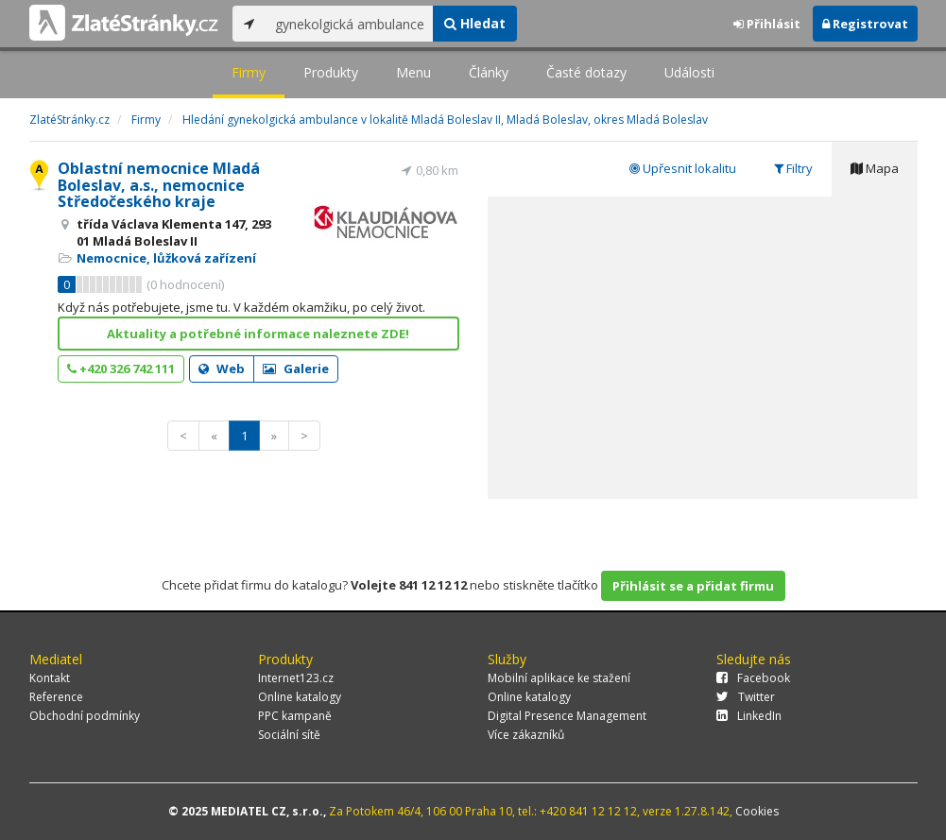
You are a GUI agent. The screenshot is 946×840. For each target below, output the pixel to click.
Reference (56, 697)
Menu (413, 72)
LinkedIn (749, 716)
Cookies (757, 811)
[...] (349, 24)
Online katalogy (299, 697)
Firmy (249, 72)
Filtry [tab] (793, 168)
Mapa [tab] (875, 168)
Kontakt (49, 678)
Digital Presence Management (567, 716)
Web (221, 368)
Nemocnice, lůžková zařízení (166, 257)
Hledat (475, 23)
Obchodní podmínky (84, 716)
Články (488, 72)
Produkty (330, 72)
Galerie (296, 368)
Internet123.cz (296, 678)
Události (689, 72)
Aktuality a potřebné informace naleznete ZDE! (258, 333)
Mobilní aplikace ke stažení (559, 678)
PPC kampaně (295, 716)
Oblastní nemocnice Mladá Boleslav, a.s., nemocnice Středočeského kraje (159, 185)
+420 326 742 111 (121, 368)
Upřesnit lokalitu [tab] (682, 168)
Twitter (745, 697)
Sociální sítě (289, 735)
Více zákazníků (526, 735)
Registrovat (865, 23)
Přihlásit (766, 23)
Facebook (753, 678)
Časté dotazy (586, 72)
